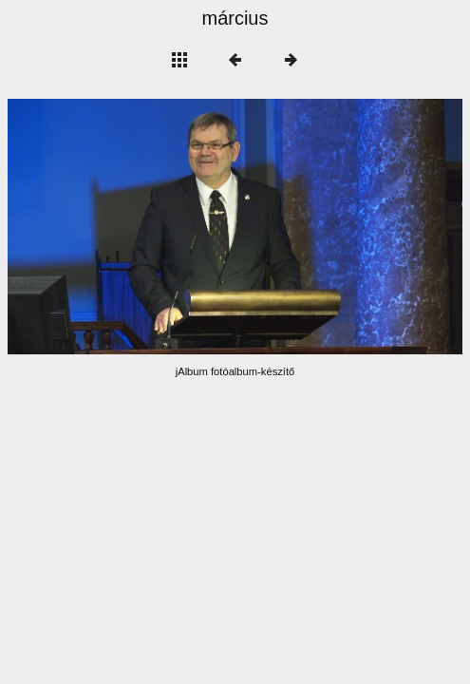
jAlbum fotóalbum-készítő (235, 371)
